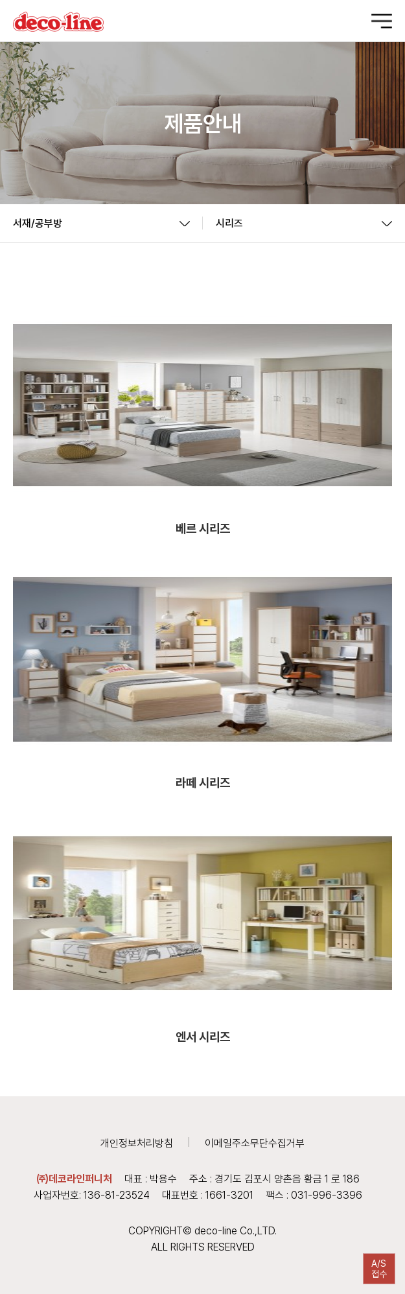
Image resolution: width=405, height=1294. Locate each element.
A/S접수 (379, 1268)
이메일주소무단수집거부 (255, 1143)
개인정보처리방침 (136, 1143)
